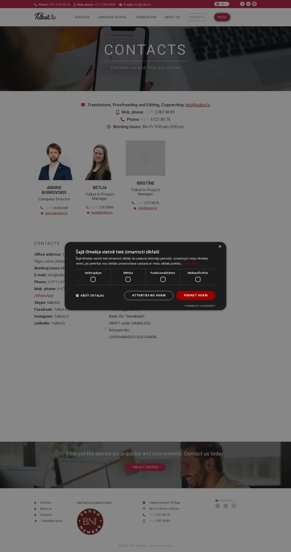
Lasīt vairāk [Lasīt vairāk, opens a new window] (190, 263)
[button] (90, 295)
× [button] (219, 246)
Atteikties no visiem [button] (149, 295)
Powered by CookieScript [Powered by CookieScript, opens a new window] (200, 305)
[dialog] (145, 276)
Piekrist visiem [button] (196, 295)
